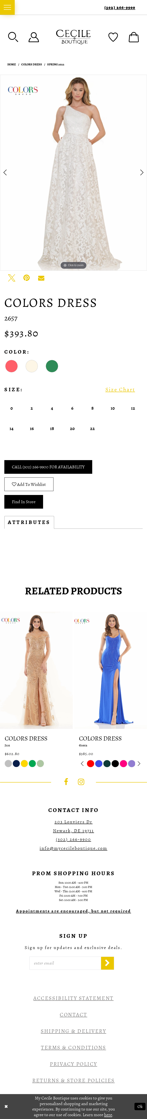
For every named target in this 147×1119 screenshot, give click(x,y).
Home (11, 64)
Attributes (29, 522)
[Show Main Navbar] (7, 7)
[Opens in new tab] (73, 911)
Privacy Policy (73, 1064)
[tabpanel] (73, 172)
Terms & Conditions (73, 1047)
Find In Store (24, 502)
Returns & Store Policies (73, 1080)
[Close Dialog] (6, 1106)
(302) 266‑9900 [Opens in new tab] (73, 839)
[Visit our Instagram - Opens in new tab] (81, 782)
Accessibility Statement (73, 998)
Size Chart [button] (120, 389)
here (108, 1115)
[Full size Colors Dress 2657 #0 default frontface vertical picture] (73, 172)
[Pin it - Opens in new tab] (26, 278)
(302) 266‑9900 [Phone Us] (119, 7)
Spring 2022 (55, 64)
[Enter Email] (65, 963)
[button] (13, 37)
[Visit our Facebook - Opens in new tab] (65, 782)
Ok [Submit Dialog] (140, 1106)
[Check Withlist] (113, 37)
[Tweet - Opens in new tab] (11, 278)
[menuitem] (7, 7)
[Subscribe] (107, 963)
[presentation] (36, 670)
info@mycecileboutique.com (73, 848)
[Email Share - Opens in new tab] (41, 278)
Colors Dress (31, 64)
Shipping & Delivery (73, 1031)
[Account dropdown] (33, 37)
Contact (73, 1014)
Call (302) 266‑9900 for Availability (48, 467)
